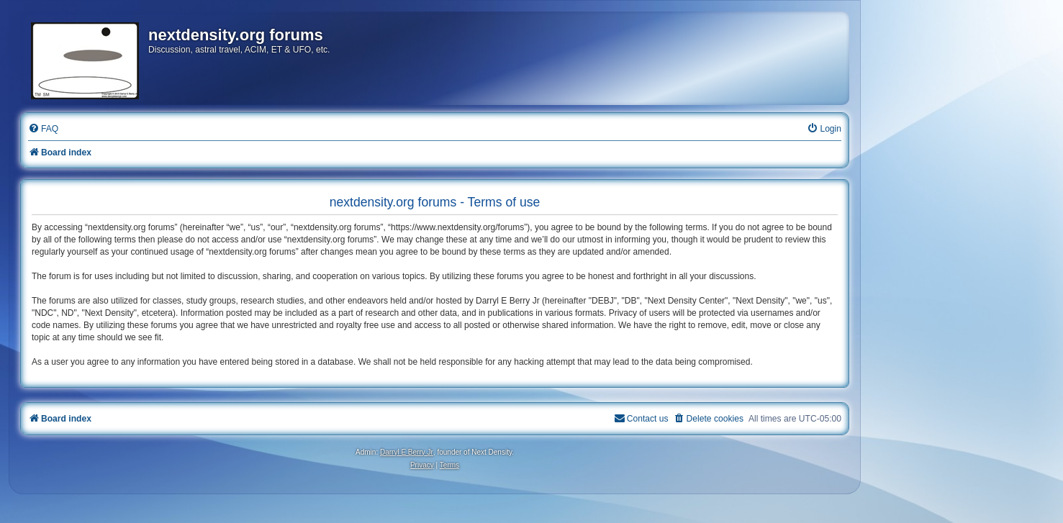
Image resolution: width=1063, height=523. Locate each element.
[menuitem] (43, 129)
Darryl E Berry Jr (406, 452)
